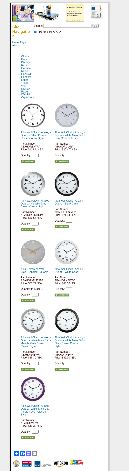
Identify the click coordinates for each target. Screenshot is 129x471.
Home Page (19, 42)
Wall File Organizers (27, 96)
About (15, 45)
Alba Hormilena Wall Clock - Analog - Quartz (34, 270)
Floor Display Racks (25, 62)
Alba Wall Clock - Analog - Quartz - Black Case (70, 202)
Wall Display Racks (25, 88)
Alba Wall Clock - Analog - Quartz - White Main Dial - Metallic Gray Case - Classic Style (36, 342)
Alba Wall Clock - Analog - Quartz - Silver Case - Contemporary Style (36, 135)
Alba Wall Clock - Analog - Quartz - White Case (70, 270)
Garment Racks (26, 69)
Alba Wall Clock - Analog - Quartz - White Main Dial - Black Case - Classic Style (70, 342)
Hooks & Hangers (26, 75)
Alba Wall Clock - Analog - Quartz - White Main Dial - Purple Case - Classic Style (36, 410)
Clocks (25, 56)
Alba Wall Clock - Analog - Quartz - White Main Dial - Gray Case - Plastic (70, 135)
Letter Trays (24, 81)
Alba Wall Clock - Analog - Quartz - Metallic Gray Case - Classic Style (36, 203)
